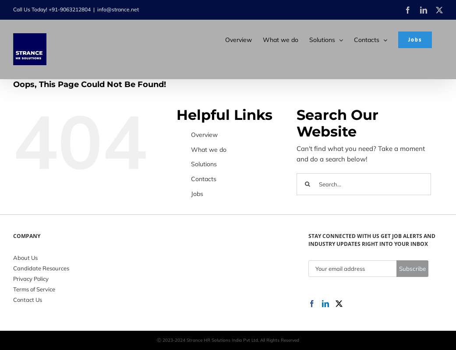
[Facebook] (311, 303)
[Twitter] (339, 303)
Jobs (197, 194)
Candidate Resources (41, 268)
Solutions (204, 164)
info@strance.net (118, 9)
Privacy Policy (31, 278)
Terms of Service (34, 289)
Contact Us (27, 299)
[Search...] (364, 184)
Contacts (203, 179)
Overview (204, 135)
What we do (208, 150)
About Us (25, 257)
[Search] (307, 184)
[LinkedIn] (325, 303)
